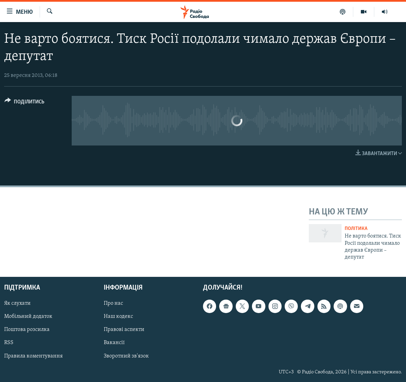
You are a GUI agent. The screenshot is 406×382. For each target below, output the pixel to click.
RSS (8, 342)
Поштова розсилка (27, 329)
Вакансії (114, 342)
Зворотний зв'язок (126, 356)
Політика (356, 228)
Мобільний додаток (28, 316)
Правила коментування (33, 356)
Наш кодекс (118, 316)
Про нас (113, 303)
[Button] (24, 103)
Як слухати (17, 303)
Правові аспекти (124, 329)
